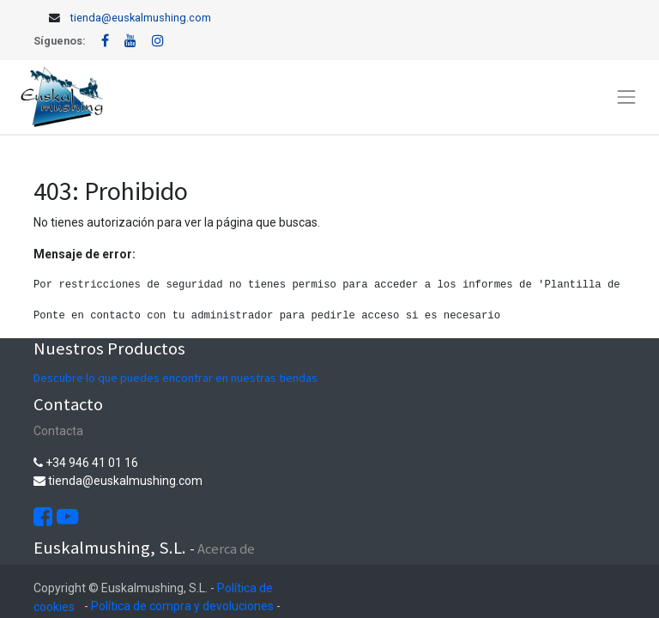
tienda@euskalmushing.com (140, 17)
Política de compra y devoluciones (182, 606)
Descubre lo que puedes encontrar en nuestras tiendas (175, 377)
